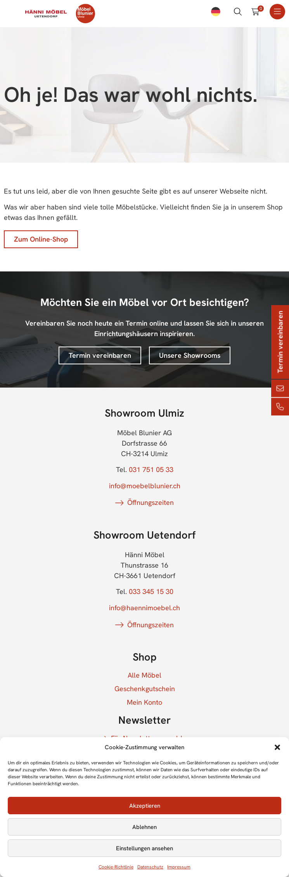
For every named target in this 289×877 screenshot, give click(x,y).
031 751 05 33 (151, 469)
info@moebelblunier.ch (144, 485)
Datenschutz (150, 867)
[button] (277, 747)
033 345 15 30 (151, 591)
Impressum (178, 867)
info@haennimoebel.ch (144, 607)
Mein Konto (144, 702)
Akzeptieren (144, 806)
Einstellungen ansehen (144, 848)
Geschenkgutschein (144, 689)
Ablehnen (144, 827)
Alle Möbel (144, 675)
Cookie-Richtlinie (116, 867)
